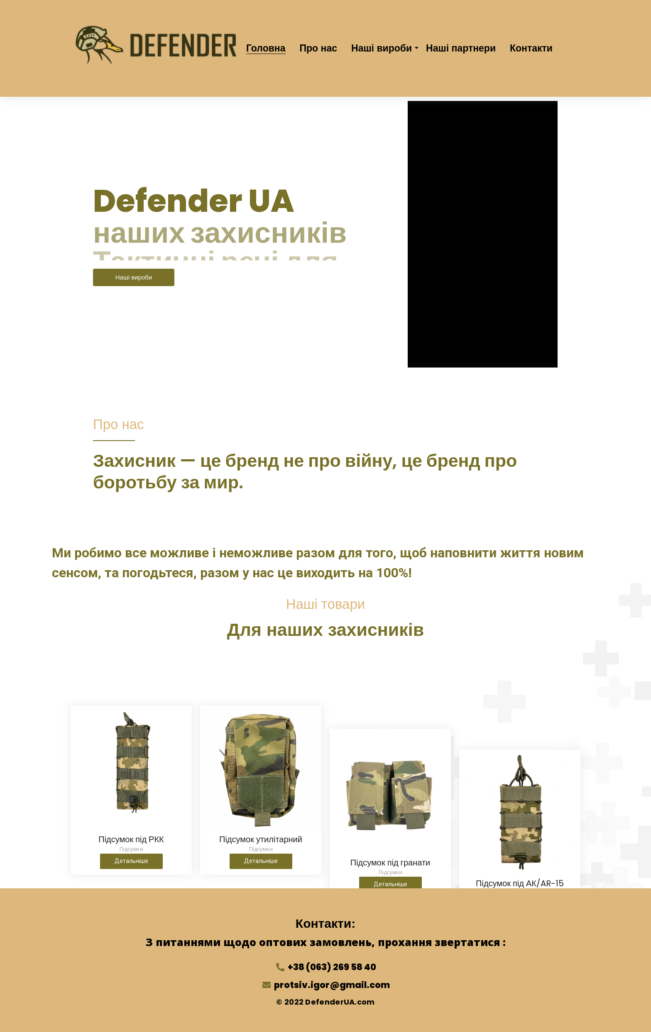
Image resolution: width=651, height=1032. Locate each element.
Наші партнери (461, 48)
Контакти (531, 48)
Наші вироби (383, 48)
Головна (266, 48)
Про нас (319, 48)
